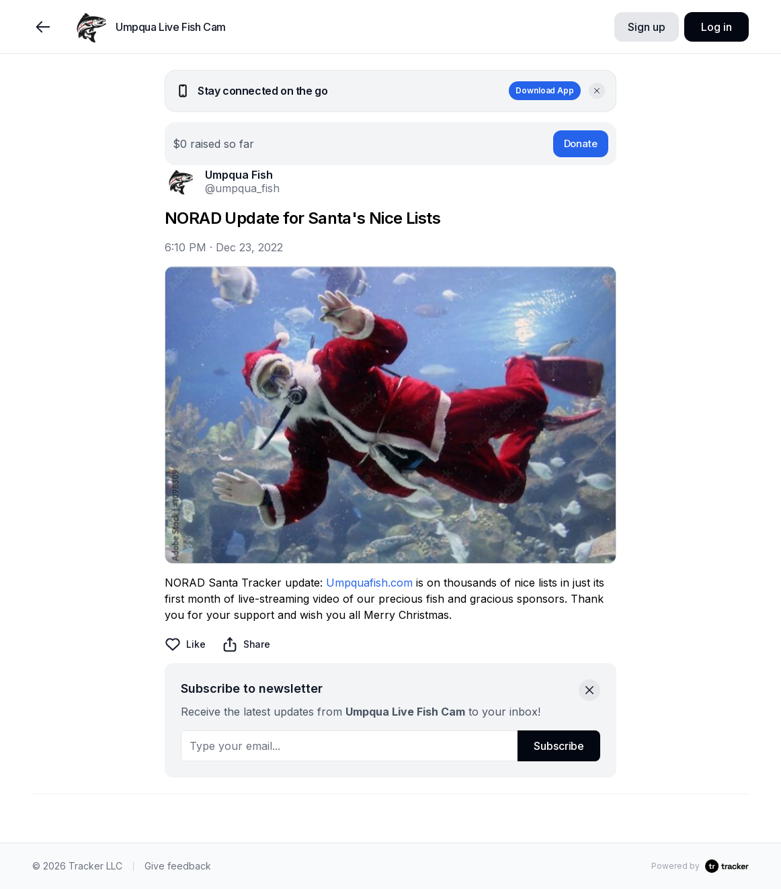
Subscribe (559, 746)
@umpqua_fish (242, 188)
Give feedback (178, 866)
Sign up (646, 27)
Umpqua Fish (239, 174)
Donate (581, 143)
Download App (545, 90)
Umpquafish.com (369, 582)
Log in (716, 27)
